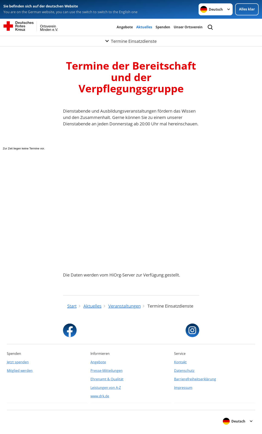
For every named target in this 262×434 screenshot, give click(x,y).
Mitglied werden (20, 370)
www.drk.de (99, 396)
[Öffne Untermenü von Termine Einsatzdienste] (131, 41)
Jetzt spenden (18, 362)
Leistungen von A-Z (105, 387)
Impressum (183, 387)
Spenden (163, 27)
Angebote (125, 27)
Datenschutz (184, 370)
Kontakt (180, 362)
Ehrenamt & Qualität (106, 379)
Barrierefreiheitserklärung (195, 379)
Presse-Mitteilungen (106, 370)
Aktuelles (144, 27)
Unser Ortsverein (188, 27)
